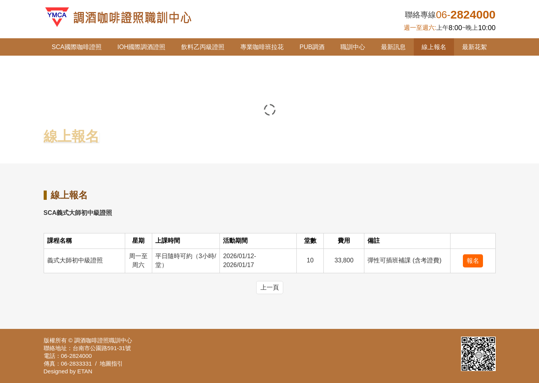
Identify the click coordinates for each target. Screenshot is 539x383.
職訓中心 (352, 47)
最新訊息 (393, 47)
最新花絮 (474, 47)
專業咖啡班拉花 (262, 47)
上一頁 (269, 287)
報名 (473, 260)
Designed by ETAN (68, 371)
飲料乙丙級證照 (202, 47)
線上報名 (434, 47)
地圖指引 (111, 363)
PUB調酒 (312, 47)
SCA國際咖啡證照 (77, 47)
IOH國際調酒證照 (141, 47)
